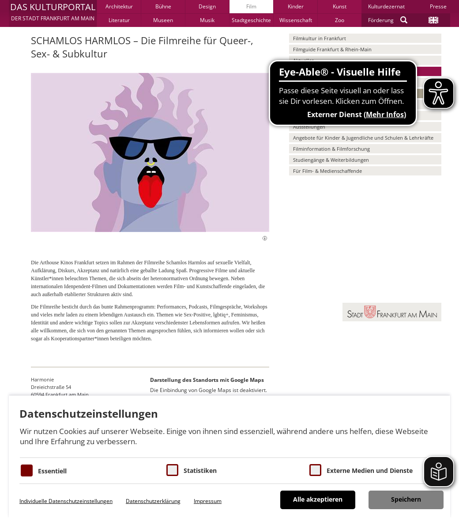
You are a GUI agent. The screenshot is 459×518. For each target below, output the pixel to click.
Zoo (339, 20)
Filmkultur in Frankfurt (319, 38)
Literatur (119, 20)
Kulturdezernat (386, 6)
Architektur (119, 6)
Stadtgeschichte (251, 20)
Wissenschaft (295, 20)
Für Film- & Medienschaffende (327, 171)
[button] (53, 13)
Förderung (381, 20)
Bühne (163, 6)
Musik (207, 20)
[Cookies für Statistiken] (172, 470)
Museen (163, 20)
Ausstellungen (309, 126)
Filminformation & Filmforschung (331, 148)
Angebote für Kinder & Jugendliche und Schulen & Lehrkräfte (363, 137)
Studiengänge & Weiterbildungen (331, 159)
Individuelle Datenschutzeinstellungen (66, 501)
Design (207, 6)
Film (251, 6)
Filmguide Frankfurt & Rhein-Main (332, 49)
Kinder (296, 6)
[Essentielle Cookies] (27, 470)
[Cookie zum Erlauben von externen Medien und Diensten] (315, 470)
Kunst (339, 6)
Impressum (208, 501)
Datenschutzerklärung (153, 501)
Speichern (406, 499)
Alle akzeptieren (317, 499)
